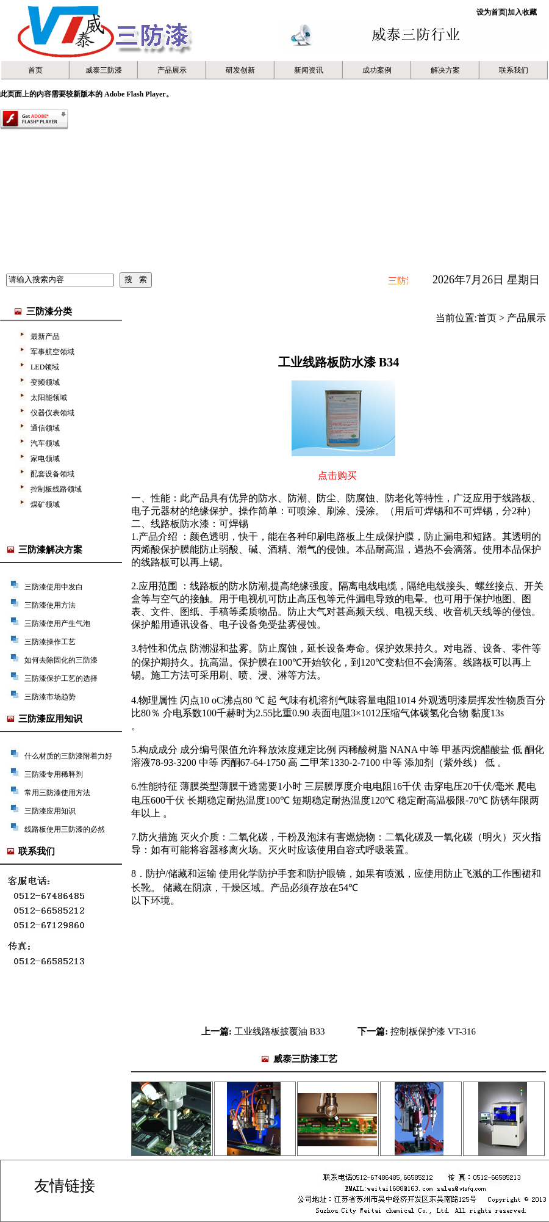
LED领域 (44, 367)
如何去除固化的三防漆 (61, 660)
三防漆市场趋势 (50, 697)
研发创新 (240, 70)
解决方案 (445, 70)
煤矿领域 (45, 504)
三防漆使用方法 (50, 605)
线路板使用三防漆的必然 (64, 829)
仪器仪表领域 (52, 413)
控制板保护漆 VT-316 (433, 1031)
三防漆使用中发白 (53, 587)
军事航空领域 (52, 351)
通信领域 (45, 428)
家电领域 (45, 458)
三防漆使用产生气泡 (57, 623)
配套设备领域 (52, 474)
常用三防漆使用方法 (57, 792)
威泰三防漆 (103, 70)
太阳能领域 (48, 397)
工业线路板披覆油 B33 (279, 1031)
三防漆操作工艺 (50, 642)
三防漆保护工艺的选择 (61, 678)
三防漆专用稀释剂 (53, 774)
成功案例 (377, 70)
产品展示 (172, 70)
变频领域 (45, 382)
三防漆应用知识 (50, 811)
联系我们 (513, 70)
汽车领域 (45, 443)
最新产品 (45, 336)
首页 (35, 70)
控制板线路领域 (56, 489)
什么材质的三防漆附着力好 (68, 756)
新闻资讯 (308, 70)
